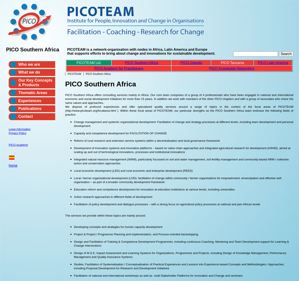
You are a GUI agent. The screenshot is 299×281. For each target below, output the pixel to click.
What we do (29, 72)
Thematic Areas (32, 93)
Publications (30, 108)
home (13, 165)
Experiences (29, 101)
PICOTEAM (74, 74)
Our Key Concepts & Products (35, 82)
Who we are (29, 64)
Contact (25, 116)
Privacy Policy (17, 133)
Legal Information (19, 129)
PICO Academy (18, 144)
